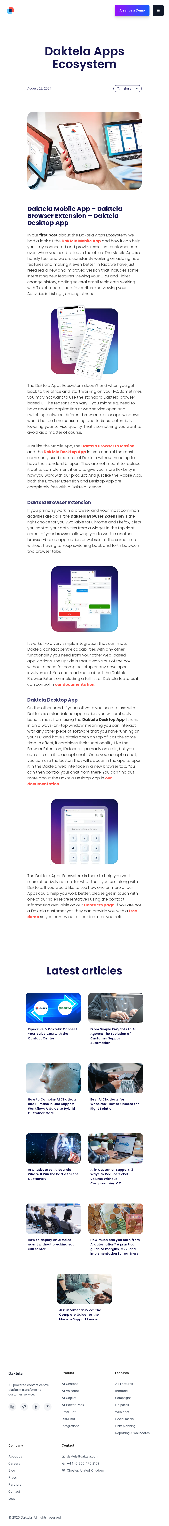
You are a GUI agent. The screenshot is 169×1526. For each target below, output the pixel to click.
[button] (158, 10)
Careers (14, 1463)
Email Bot (69, 1412)
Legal (12, 1498)
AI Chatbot (70, 1384)
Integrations (70, 1426)
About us (15, 1456)
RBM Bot (68, 1419)
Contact (14, 1491)
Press (12, 1477)
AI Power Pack (73, 1405)
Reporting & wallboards (132, 1433)
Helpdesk (122, 1405)
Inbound (121, 1391)
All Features (124, 1384)
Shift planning (125, 1426)
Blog (11, 1470)
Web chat (122, 1412)
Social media (124, 1419)
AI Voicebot (70, 1391)
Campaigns (123, 1398)
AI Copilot (69, 1398)
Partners (14, 1484)
